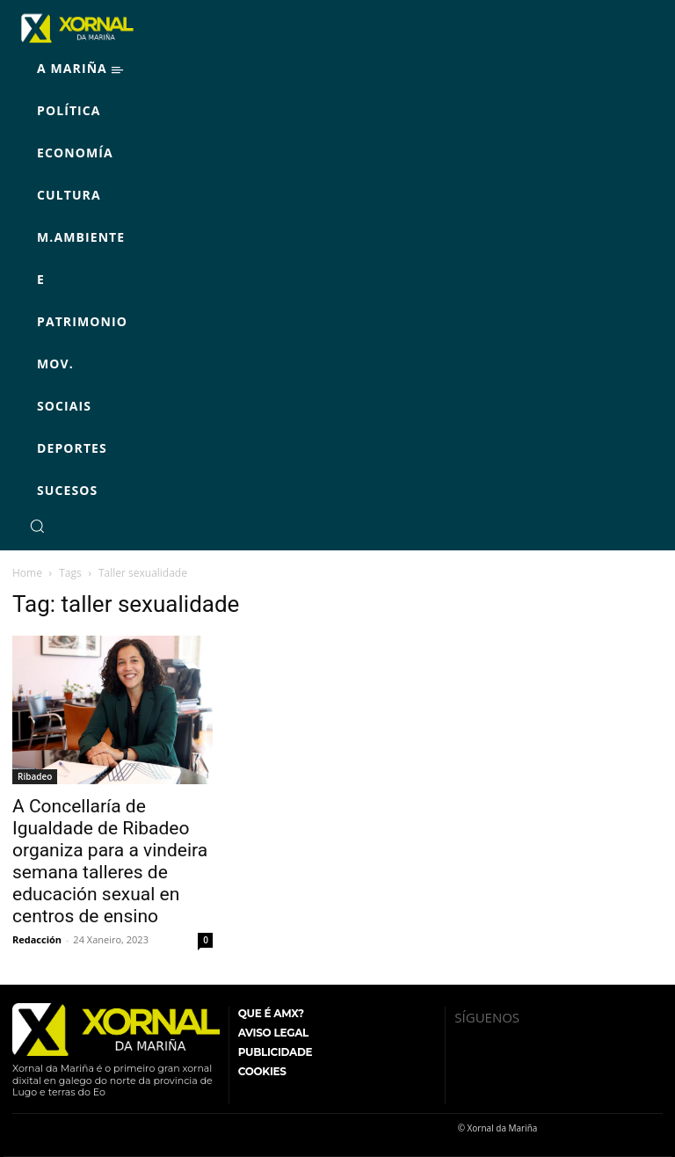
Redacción (37, 939)
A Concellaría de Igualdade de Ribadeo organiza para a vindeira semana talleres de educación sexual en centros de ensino (109, 861)
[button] (37, 526)
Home (27, 572)
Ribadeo (35, 776)
